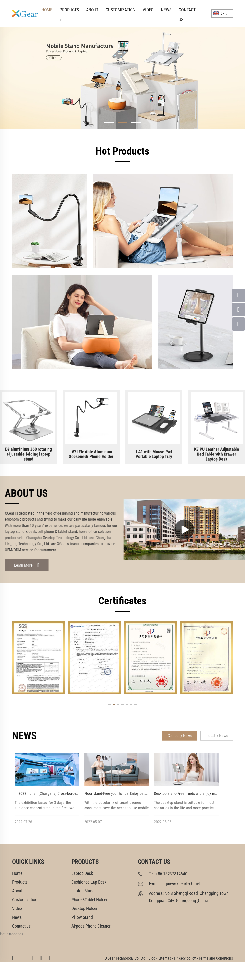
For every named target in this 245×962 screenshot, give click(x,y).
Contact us (187, 11)
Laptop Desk (82, 873)
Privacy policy (185, 958)
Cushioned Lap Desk (88, 882)
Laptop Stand (82, 890)
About (92, 9)
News (166, 11)
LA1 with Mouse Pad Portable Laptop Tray (154, 456)
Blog (151, 958)
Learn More (25, 565)
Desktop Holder (84, 908)
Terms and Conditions (216, 958)
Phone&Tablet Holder (89, 899)
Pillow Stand (82, 917)
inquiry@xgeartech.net (180, 883)
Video (148, 9)
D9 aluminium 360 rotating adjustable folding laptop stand (28, 456)
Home (46, 9)
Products (69, 11)
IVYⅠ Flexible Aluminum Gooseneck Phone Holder (91, 456)
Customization (120, 9)
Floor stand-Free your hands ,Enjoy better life (119, 795)
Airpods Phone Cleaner (90, 926)
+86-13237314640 (171, 873)
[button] (109, 122)
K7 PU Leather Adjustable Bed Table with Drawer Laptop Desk (216, 456)
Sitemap (164, 958)
